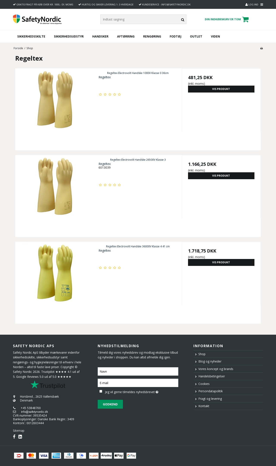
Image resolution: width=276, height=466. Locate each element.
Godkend (110, 404)
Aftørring (126, 36)
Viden (215, 36)
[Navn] (138, 371)
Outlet (196, 36)
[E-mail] (138, 382)
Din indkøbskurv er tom (227, 19)
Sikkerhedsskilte (31, 36)
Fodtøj (175, 36)
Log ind (251, 4)
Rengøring (152, 36)
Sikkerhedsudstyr (69, 36)
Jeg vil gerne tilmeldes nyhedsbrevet (141, 391)
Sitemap (18, 430)
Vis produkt (221, 89)
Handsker (100, 36)
